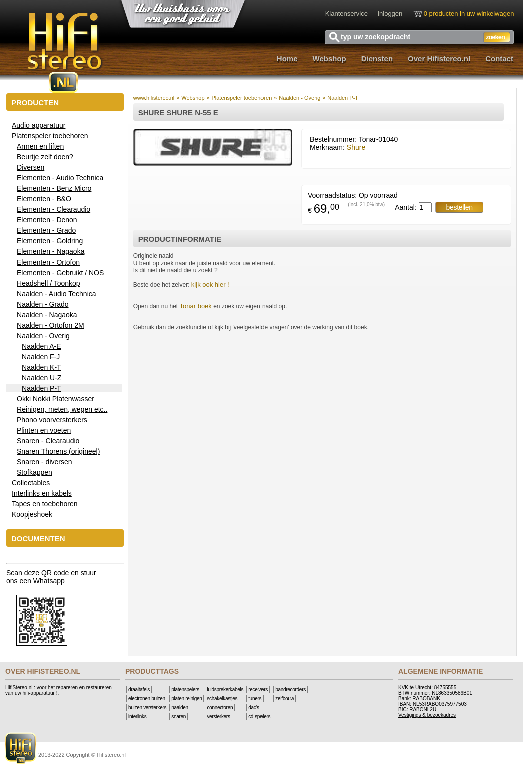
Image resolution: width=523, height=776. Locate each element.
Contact (499, 58)
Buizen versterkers (147, 707)
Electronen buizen (146, 698)
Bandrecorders (290, 689)
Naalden (179, 707)
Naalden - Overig (299, 98)
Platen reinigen (186, 698)
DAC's (253, 707)
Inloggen (389, 13)
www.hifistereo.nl (154, 98)
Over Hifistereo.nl (439, 58)
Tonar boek (196, 306)
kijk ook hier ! (210, 284)
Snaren (178, 716)
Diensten (377, 58)
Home (287, 58)
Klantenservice (346, 13)
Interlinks (137, 716)
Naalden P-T (342, 98)
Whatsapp (49, 581)
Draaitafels (139, 689)
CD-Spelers (259, 716)
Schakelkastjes (222, 698)
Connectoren (220, 707)
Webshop (329, 58)
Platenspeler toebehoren (241, 98)
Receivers (258, 689)
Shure (356, 147)
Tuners (255, 698)
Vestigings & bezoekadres (427, 715)
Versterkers (218, 716)
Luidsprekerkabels (225, 689)
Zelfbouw (284, 698)
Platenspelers (185, 689)
